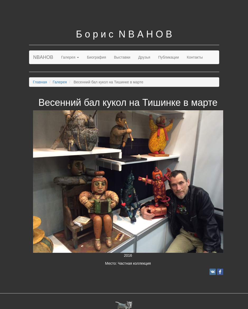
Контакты (195, 57)
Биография (96, 57)
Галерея (70, 57)
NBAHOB (43, 57)
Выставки (122, 57)
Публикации (168, 57)
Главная (40, 82)
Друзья (144, 57)
